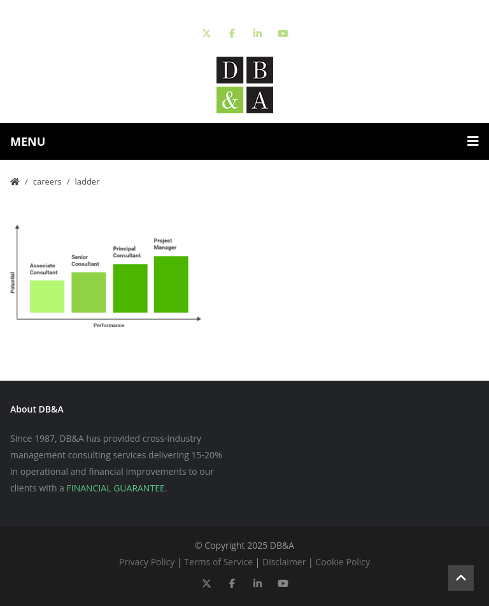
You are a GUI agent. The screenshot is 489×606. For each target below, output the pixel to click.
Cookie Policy (342, 562)
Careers (47, 181)
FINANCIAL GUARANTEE (116, 488)
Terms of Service (218, 562)
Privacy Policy (146, 562)
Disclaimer (284, 562)
